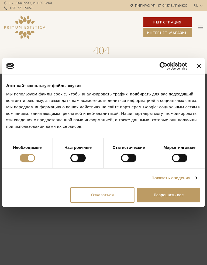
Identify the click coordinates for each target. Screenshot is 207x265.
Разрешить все (169, 194)
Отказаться (102, 194)
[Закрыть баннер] (199, 66)
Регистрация (167, 22)
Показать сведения (171, 177)
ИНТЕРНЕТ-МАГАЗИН (167, 33)
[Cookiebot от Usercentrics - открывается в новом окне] (163, 66)
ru (196, 6)
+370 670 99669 (20, 8)
